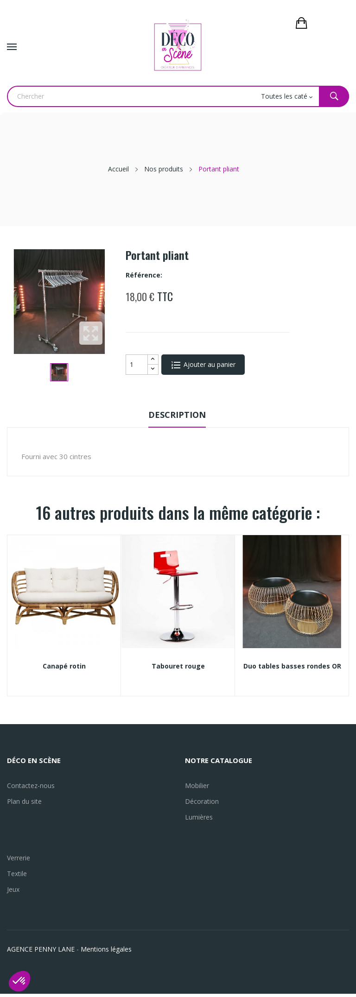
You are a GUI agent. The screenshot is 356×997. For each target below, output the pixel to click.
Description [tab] (177, 414)
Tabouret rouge (178, 666)
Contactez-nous (31, 785)
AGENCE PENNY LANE (41, 949)
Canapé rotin (64, 666)
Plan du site (24, 801)
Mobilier (197, 785)
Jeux (13, 889)
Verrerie (18, 857)
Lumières (199, 817)
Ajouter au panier (208, 364)
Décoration (202, 801)
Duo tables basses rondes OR (292, 666)
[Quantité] (137, 364)
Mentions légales (106, 949)
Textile (17, 873)
